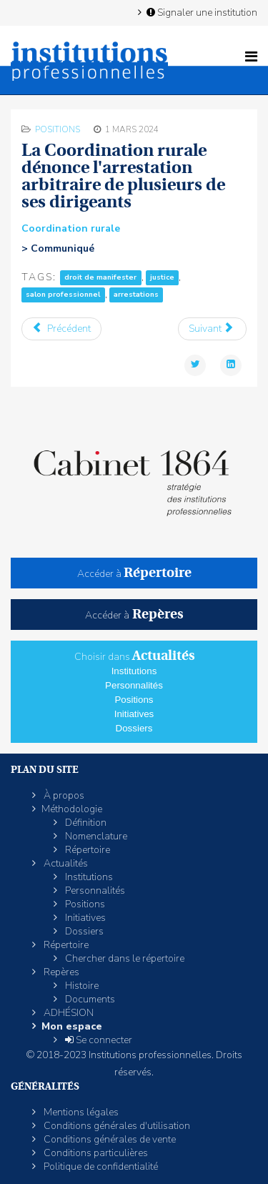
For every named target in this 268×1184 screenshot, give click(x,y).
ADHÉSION (67, 1013)
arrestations (136, 295)
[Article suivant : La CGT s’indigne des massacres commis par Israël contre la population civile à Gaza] (212, 328)
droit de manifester (100, 277)
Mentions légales (80, 1112)
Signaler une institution (200, 12)
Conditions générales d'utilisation (115, 1126)
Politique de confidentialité (99, 1166)
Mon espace (71, 1026)
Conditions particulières (94, 1153)
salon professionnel (63, 295)
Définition (84, 822)
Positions (57, 129)
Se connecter (97, 1040)
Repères (60, 972)
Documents (89, 999)
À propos (62, 795)
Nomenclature (95, 836)
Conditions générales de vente (108, 1139)
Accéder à (134, 574)
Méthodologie (71, 809)
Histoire (81, 985)
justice (162, 277)
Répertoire (86, 850)
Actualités (64, 863)
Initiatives (134, 714)
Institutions (134, 671)
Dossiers (134, 728)
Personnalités (134, 685)
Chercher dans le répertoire (123, 958)
